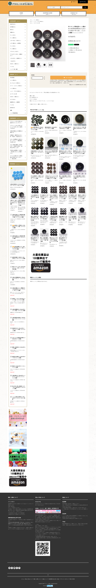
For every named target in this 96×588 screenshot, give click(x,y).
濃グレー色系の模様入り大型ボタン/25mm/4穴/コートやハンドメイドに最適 (65, 177)
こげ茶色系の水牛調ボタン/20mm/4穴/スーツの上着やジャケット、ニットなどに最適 (54, 218)
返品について (72, 84)
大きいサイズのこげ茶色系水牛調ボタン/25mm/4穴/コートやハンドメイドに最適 (51, 152)
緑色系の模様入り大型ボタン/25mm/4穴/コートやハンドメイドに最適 (18, 258)
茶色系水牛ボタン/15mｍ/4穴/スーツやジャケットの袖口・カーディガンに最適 (18, 329)
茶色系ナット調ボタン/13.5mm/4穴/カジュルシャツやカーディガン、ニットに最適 (63, 197)
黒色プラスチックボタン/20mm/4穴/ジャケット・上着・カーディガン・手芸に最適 (18, 268)
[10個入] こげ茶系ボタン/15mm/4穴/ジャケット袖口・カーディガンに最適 (18, 226)
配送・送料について (38, 579)
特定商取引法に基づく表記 (81, 84)
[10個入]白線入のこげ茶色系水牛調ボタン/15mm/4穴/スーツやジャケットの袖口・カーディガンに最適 (18, 216)
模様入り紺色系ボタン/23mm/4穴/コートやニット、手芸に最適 (44, 217)
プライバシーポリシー (64, 579)
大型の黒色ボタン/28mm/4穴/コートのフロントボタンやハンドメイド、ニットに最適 (18, 376)
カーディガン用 (37, 23)
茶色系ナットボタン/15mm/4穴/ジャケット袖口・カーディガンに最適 (18, 299)
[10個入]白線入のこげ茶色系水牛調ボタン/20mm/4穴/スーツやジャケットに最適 (18, 237)
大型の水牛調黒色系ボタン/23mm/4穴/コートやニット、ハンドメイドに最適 (18, 278)
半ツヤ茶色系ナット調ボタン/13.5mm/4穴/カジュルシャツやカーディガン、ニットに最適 (72, 197)
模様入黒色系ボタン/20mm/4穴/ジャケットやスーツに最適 (51, 128)
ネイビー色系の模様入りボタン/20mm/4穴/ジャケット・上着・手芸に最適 (72, 218)
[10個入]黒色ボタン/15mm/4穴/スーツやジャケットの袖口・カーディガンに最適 (37, 128)
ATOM (73, 579)
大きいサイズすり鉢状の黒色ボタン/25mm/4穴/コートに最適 (65, 128)
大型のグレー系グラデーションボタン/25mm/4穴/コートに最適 (13, 202)
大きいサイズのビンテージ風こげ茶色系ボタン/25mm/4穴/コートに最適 (79, 128)
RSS (70, 579)
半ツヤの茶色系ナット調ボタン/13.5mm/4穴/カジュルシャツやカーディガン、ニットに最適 (37, 177)
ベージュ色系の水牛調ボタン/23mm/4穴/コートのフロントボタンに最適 (18, 398)
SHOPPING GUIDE (47, 13)
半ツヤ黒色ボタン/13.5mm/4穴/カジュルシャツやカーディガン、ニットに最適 (44, 197)
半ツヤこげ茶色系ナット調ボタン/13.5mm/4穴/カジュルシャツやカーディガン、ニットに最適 (54, 197)
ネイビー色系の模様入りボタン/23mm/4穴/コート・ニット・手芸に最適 (82, 218)
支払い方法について (29, 579)
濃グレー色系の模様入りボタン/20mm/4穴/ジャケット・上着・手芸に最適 (44, 239)
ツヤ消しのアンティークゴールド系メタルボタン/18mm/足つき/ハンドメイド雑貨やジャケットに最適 (51, 177)
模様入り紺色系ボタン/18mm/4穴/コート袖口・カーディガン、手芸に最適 (35, 218)
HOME (21, 13)
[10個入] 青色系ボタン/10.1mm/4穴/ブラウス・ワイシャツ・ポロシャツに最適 (17, 185)
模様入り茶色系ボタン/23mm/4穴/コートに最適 (18, 348)
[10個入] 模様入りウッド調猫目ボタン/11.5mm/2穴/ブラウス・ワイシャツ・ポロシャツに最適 (18, 289)
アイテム (82, 1)
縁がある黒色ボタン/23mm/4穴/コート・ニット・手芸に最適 (35, 239)
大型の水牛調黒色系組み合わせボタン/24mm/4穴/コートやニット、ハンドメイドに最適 (21, 203)
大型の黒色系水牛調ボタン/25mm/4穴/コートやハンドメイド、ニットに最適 (18, 318)
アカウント (74, 1)
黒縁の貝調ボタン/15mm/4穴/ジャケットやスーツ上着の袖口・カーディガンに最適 (63, 218)
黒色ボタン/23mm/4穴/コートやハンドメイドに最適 (18, 367)
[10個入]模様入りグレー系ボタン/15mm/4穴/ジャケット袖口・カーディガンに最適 (18, 248)
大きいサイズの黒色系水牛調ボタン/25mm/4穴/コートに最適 (18, 338)
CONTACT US (74, 13)
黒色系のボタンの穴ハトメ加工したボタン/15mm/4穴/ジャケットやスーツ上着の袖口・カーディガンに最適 (65, 153)
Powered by (48, 585)
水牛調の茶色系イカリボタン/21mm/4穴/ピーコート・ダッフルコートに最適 (37, 152)
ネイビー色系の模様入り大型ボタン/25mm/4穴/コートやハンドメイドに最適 (79, 177)
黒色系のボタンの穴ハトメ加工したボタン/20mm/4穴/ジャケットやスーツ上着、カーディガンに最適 (79, 152)
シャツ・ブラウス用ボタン (39, 21)
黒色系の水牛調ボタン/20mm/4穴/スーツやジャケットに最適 (18, 357)
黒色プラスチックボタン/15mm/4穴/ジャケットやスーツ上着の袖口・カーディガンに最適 (54, 240)
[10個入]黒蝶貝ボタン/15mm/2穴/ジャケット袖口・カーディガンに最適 (18, 310)
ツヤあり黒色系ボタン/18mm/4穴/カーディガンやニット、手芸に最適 (35, 197)
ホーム (31, 21)
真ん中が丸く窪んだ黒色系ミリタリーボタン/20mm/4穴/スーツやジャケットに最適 (18, 387)
